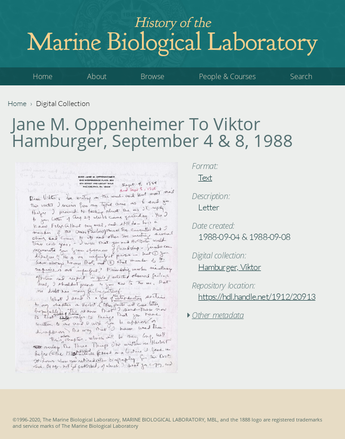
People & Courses (227, 76)
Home (43, 76)
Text (205, 177)
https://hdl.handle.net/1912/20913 (256, 296)
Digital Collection (63, 103)
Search (301, 76)
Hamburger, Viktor (229, 267)
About (96, 76)
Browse (152, 76)
